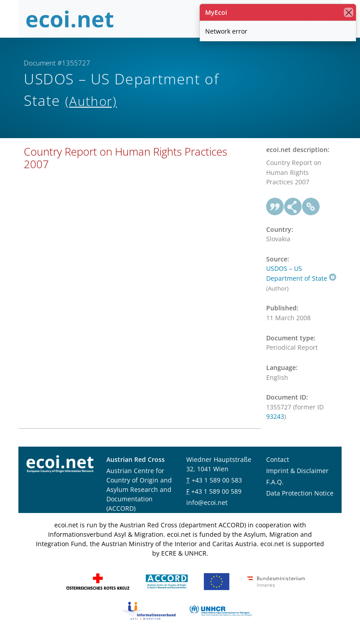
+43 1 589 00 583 (217, 480)
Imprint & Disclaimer (297, 470)
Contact (277, 459)
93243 (275, 416)
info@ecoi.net (207, 502)
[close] (348, 12)
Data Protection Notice (300, 493)
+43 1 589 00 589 (216, 491)
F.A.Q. (275, 482)
